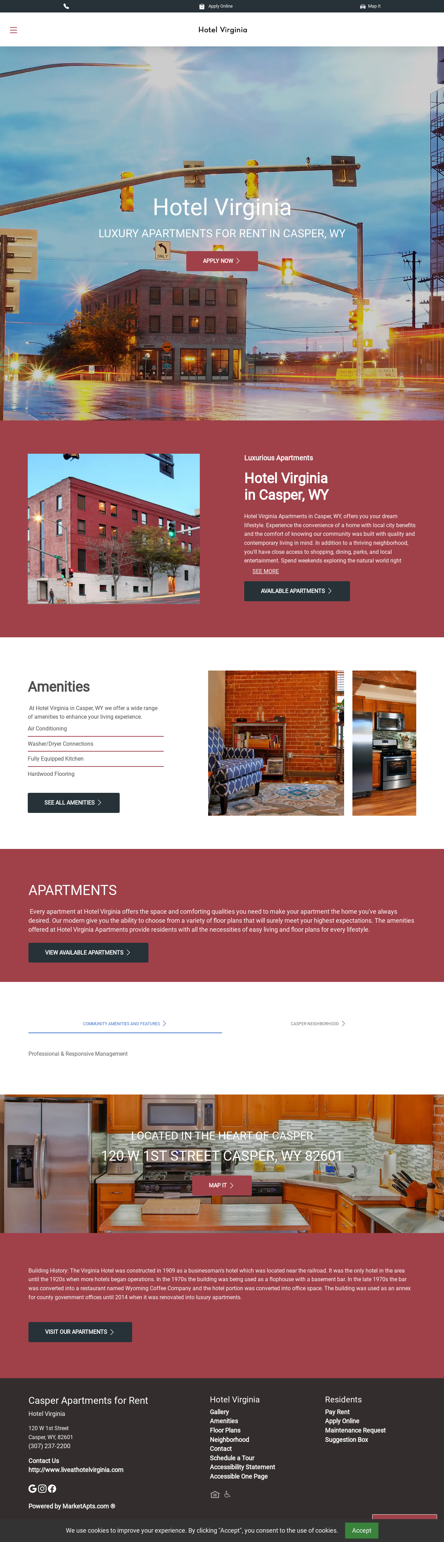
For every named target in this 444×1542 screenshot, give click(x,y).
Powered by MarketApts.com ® (71, 1506)
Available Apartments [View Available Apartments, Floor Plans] (297, 590)
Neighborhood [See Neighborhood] (229, 1439)
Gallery (219, 1412)
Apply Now (222, 260)
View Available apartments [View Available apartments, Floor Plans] (88, 952)
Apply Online (216, 6)
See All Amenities (73, 802)
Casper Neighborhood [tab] (319, 1023)
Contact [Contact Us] (221, 1448)
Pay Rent (337, 1412)
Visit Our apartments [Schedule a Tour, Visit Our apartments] (80, 1332)
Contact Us (43, 1460)
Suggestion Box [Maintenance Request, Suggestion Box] (346, 1439)
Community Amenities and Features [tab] (125, 1023)
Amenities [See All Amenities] (224, 1421)
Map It (370, 6)
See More (266, 571)
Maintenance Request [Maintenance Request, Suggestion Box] (355, 1430)
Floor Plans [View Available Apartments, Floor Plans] (225, 1430)
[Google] (33, 1488)
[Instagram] (43, 1488)
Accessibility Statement (242, 1467)
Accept (362, 1530)
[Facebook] (52, 1488)
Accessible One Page (239, 1476)
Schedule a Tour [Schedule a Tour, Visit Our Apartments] (232, 1458)
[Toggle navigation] (13, 30)
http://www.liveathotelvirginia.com (75, 1469)
